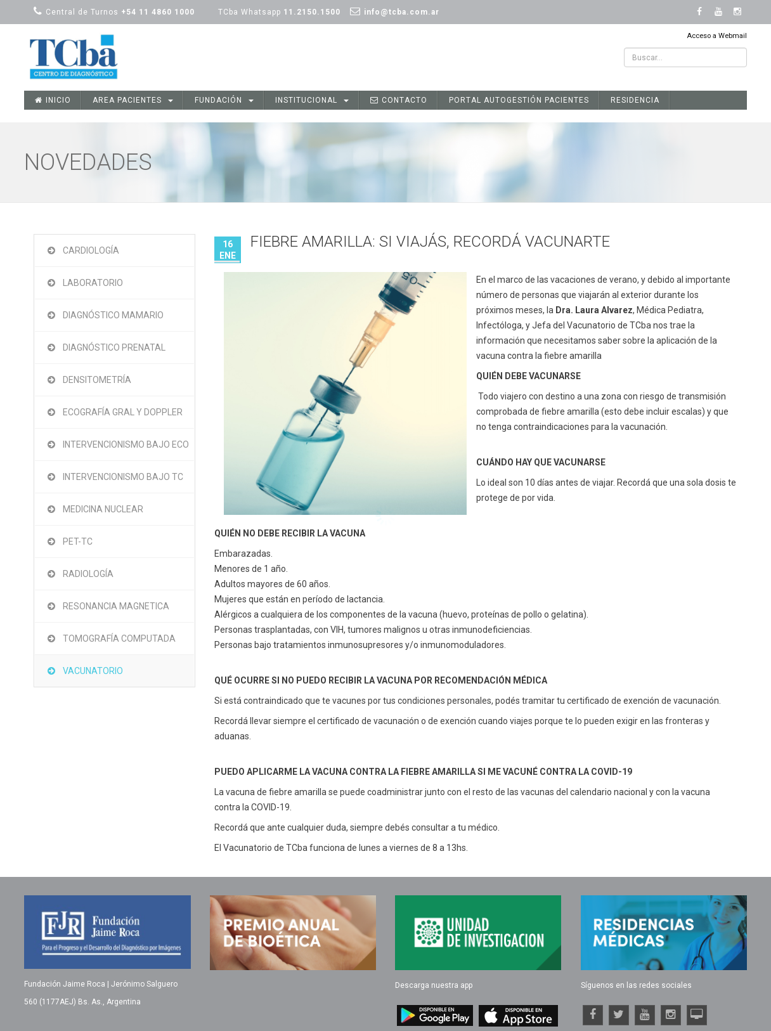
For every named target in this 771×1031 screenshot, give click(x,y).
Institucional (312, 100)
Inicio (53, 100)
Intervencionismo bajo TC (123, 477)
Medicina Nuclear (103, 509)
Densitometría (97, 380)
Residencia (635, 100)
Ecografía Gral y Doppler (123, 412)
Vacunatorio (93, 671)
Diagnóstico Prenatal (114, 347)
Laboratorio (93, 283)
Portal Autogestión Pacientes (519, 100)
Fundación (224, 100)
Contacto (398, 100)
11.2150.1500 (311, 12)
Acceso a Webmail (717, 36)
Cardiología (91, 250)
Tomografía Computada (119, 638)
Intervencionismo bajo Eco (126, 444)
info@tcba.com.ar (401, 12)
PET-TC (78, 541)
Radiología (88, 574)
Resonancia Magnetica (116, 606)
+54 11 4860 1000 (158, 12)
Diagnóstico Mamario (113, 315)
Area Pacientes (133, 100)
